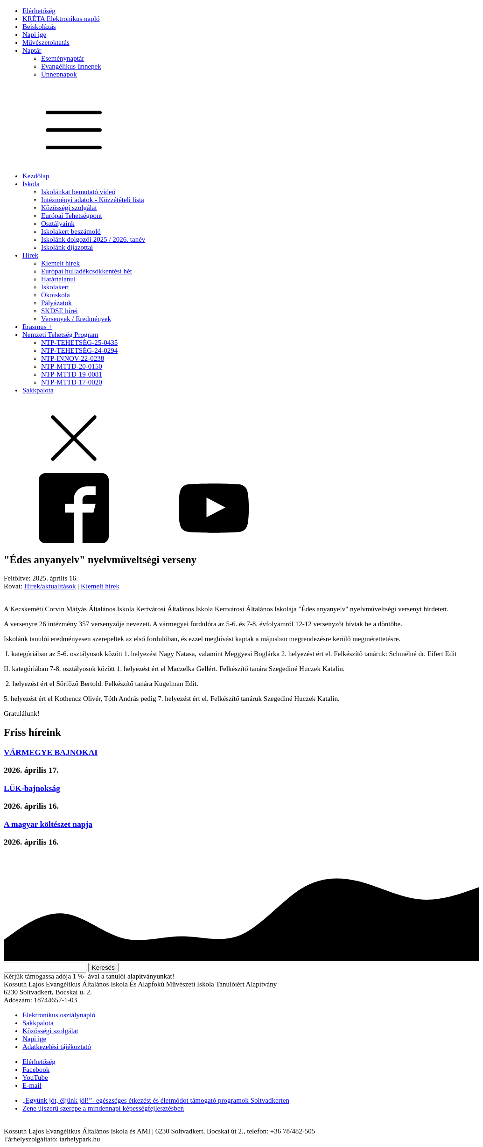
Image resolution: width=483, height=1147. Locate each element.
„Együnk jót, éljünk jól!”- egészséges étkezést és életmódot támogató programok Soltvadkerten (155, 1100)
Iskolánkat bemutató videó (78, 192)
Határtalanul (58, 279)
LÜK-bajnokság (32, 788)
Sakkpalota (38, 390)
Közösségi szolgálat (69, 207)
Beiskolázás (39, 26)
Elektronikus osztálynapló (58, 1015)
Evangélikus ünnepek (71, 66)
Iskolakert (55, 287)
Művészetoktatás (46, 42)
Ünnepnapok (59, 74)
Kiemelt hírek (60, 263)
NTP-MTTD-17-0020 (71, 382)
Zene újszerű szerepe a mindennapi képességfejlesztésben (103, 1108)
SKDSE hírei (59, 311)
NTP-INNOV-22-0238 (72, 358)
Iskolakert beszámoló (71, 231)
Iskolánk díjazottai (67, 247)
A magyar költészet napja (48, 824)
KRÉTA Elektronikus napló (60, 18)
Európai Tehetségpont (71, 215)
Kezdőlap (35, 176)
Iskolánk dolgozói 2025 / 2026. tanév (93, 239)
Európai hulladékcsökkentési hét (86, 271)
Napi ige (34, 34)
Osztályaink (58, 223)
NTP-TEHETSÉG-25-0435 (79, 342)
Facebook (35, 1069)
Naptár (32, 50)
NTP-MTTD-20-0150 (71, 366)
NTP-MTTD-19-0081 (71, 374)
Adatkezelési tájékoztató (56, 1046)
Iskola (31, 184)
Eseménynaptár (62, 58)
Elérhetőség (39, 10)
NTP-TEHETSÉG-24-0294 (79, 350)
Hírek (30, 255)
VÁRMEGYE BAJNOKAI (51, 752)
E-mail (32, 1085)
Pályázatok (56, 303)
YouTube (35, 1077)
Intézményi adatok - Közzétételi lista (92, 199)
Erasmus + (37, 326)
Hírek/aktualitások (50, 586)
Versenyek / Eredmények (76, 318)
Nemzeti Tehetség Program (60, 334)
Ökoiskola (55, 295)
